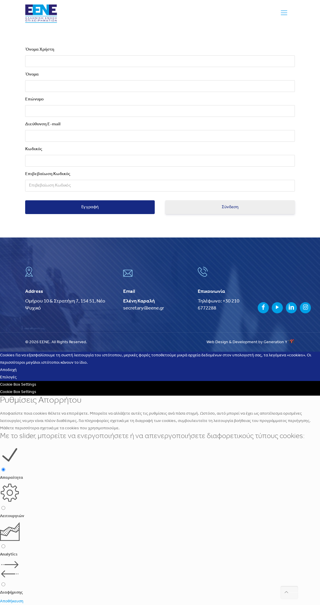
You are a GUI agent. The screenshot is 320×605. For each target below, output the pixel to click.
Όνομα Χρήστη (39, 49)
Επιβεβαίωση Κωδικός (47, 174)
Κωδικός (33, 149)
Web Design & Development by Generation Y (251, 342)
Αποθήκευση (11, 601)
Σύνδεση (230, 207)
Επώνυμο (34, 99)
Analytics (9, 554)
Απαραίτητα (11, 478)
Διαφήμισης (11, 592)
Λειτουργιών (12, 516)
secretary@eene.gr (143, 308)
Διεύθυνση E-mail (43, 124)
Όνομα (32, 74)
